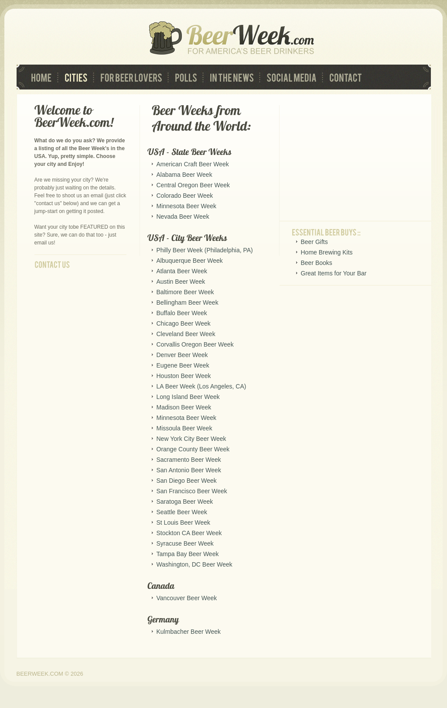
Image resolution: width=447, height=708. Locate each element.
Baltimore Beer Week (185, 292)
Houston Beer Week (184, 375)
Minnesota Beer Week (186, 206)
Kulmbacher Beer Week (189, 631)
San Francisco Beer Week (192, 491)
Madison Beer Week (184, 407)
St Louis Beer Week (183, 522)
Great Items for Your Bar (334, 273)
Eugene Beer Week (183, 365)
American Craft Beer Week (193, 164)
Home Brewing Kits (327, 252)
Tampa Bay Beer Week (188, 553)
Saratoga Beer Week (185, 501)
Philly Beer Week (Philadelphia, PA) (205, 250)
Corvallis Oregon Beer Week (195, 344)
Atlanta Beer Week (182, 271)
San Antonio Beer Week (189, 470)
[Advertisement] (357, 159)
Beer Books (316, 262)
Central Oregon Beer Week (193, 185)
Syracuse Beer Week (185, 543)
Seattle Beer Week (182, 512)
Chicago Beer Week (184, 323)
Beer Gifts (314, 241)
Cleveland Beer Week (186, 333)
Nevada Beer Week (183, 216)
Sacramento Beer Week (189, 459)
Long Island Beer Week (188, 396)
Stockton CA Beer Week (189, 532)
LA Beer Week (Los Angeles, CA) (201, 386)
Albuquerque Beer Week (190, 260)
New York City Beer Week (191, 438)
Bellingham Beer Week (187, 302)
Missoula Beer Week (184, 428)
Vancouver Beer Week (187, 598)
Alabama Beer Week (184, 174)
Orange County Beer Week (193, 449)
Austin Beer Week (181, 281)
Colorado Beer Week (185, 195)
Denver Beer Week (182, 354)
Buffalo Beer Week (182, 312)
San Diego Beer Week (187, 480)
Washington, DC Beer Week (194, 564)
